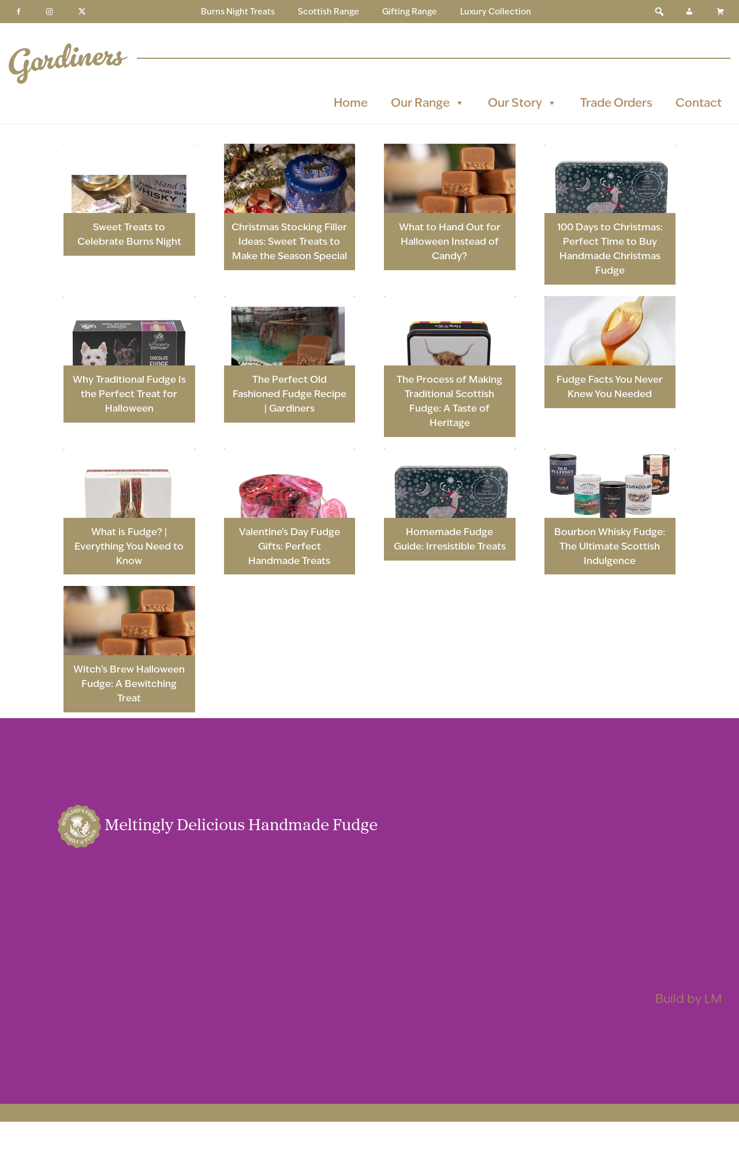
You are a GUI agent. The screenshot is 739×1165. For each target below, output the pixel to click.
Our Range (428, 102)
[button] (659, 11)
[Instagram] (49, 11)
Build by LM (688, 998)
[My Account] (689, 11)
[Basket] (720, 11)
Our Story (522, 102)
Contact (698, 102)
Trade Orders (616, 102)
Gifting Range (409, 11)
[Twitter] (82, 11)
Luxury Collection (495, 11)
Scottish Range (328, 11)
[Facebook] (18, 11)
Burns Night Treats (238, 11)
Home (351, 102)
